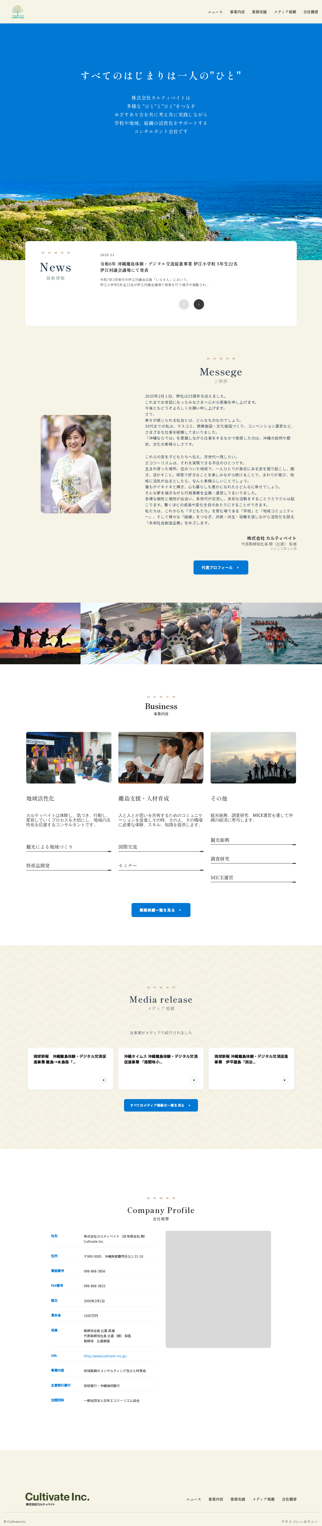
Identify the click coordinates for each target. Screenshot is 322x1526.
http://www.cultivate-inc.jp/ (105, 1357)
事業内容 (237, 12)
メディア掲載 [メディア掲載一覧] (285, 12)
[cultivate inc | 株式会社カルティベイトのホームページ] (18, 12)
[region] (191, 283)
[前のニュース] (184, 304)
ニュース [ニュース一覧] (215, 12)
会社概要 (310, 12)
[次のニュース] (199, 304)
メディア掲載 (263, 1501)
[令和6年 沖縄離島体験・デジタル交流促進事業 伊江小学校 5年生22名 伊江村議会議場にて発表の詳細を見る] (191, 270)
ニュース (193, 1501)
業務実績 (237, 1501)
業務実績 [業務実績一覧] (259, 12)
